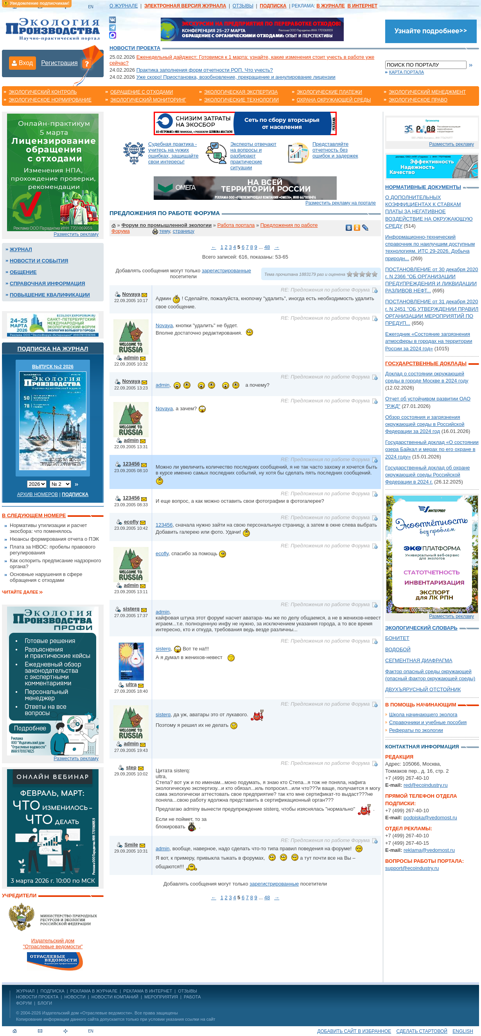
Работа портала (236, 225)
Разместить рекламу (76, 234)
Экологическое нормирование (50, 100)
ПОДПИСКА (53, 991)
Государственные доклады (426, 363)
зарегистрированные (226, 270)
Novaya (131, 294)
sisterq (131, 609)
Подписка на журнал (53, 348)
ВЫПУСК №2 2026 (53, 366)
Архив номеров (37, 494)
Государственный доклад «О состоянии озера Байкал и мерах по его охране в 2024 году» (432, 449)
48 (267, 247)
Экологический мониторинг (148, 100)
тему (164, 231)
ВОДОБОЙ (398, 649)
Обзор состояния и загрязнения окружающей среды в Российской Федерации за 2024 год (424, 424)
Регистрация (59, 63)
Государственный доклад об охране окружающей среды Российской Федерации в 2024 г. (427, 475)
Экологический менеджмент (427, 92)
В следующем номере (34, 515)
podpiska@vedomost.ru (430, 817)
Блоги (45, 1003)
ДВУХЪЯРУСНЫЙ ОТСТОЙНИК (423, 689)
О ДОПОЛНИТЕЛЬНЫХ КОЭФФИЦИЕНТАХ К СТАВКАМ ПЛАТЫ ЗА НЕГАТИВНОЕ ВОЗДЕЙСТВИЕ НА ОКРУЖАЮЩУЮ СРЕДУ (429, 211)
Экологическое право (418, 100)
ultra (131, 684)
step (131, 767)
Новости (74, 996)
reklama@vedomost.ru (429, 850)
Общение (23, 272)
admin (131, 357)
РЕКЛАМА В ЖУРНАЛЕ (93, 991)
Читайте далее (20, 592)
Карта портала (406, 72)
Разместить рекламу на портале (340, 203)
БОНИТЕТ (397, 638)
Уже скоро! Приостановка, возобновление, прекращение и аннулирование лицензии (236, 77)
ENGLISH (462, 1031)
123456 (131, 464)
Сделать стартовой (422, 1031)
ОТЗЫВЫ (243, 6)
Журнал (21, 249)
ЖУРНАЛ (25, 991)
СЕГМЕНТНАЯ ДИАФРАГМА (418, 660)
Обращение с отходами (141, 92)
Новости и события (39, 261)
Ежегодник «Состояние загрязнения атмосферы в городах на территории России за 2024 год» (428, 341)
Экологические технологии (241, 100)
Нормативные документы (423, 187)
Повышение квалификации (50, 295)
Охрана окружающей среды (334, 100)
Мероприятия (161, 996)
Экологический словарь (421, 628)
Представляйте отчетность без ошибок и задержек (335, 150)
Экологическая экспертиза (241, 92)
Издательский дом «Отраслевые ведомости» (87, 1013)
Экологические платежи (329, 92)
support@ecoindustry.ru (412, 868)
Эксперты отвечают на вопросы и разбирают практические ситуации (253, 155)
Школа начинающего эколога (423, 714)
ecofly (131, 522)
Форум (24, 1003)
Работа (192, 996)
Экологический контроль (43, 92)
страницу (183, 231)
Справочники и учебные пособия (428, 722)
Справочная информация (47, 283)
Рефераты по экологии (416, 730)
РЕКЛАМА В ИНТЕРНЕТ (147, 991)
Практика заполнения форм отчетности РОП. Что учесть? (204, 70)
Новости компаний (115, 996)
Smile (131, 845)
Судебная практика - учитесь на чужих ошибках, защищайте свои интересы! (173, 153)
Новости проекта (134, 48)
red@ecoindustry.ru (426, 785)
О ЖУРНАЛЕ (123, 6)
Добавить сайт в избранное (354, 1031)
